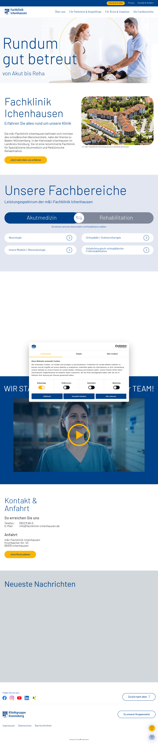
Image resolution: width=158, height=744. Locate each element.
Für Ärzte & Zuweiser (117, 12)
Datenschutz (25, 725)
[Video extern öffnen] (79, 435)
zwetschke (85, 739)
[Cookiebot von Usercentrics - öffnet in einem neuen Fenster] (117, 346)
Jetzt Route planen (20, 554)
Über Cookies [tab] (112, 354)
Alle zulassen (111, 396)
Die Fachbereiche (143, 12)
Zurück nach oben (139, 696)
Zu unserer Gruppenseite (136, 714)
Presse (131, 3)
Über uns (60, 12)
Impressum (9, 725)
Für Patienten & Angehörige (85, 12)
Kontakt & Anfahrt (146, 3)
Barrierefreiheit (43, 725)
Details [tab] (79, 354)
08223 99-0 (26, 523)
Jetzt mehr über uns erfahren (25, 160)
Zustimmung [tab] (46, 354)
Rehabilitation (116, 218)
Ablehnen (47, 396)
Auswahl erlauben (79, 396)
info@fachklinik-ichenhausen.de (39, 526)
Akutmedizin (42, 218)
